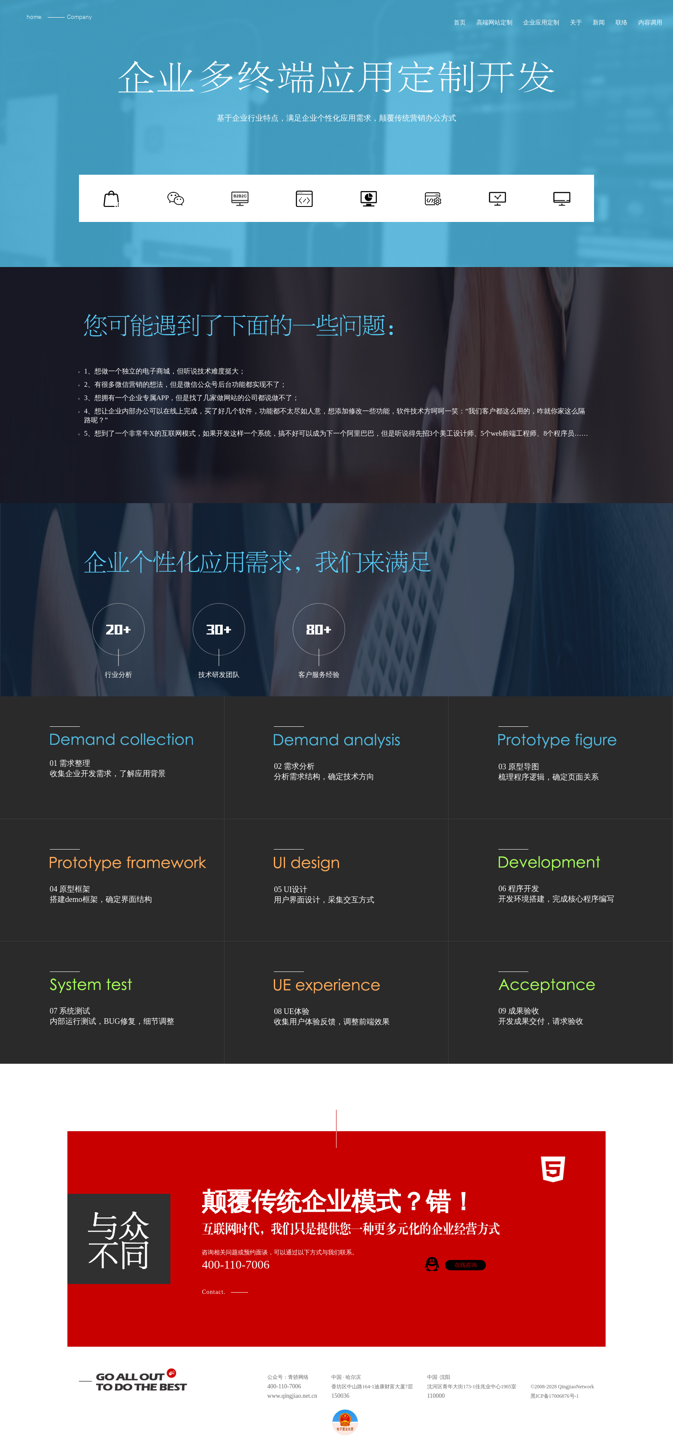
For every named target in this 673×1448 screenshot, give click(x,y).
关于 (575, 26)
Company (79, 16)
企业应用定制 (540, 26)
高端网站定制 (493, 26)
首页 (459, 26)
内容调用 (649, 26)
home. (34, 16)
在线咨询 (466, 1265)
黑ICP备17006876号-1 (555, 1396)
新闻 (598, 26)
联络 (620, 26)
